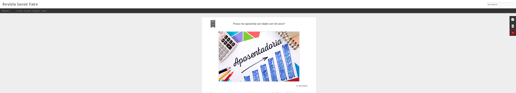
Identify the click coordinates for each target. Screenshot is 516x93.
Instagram (36, 11)
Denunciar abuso (290, 91)
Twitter (44, 11)
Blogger (281, 91)
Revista (20, 11)
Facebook (27, 11)
